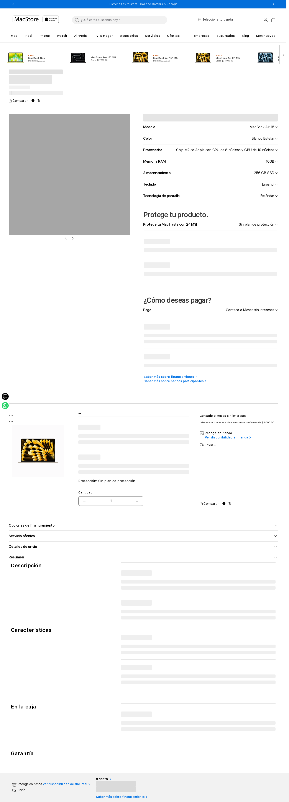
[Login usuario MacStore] (265, 20)
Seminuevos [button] (266, 35)
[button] (13, 4)
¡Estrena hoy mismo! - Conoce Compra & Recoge (143, 4)
